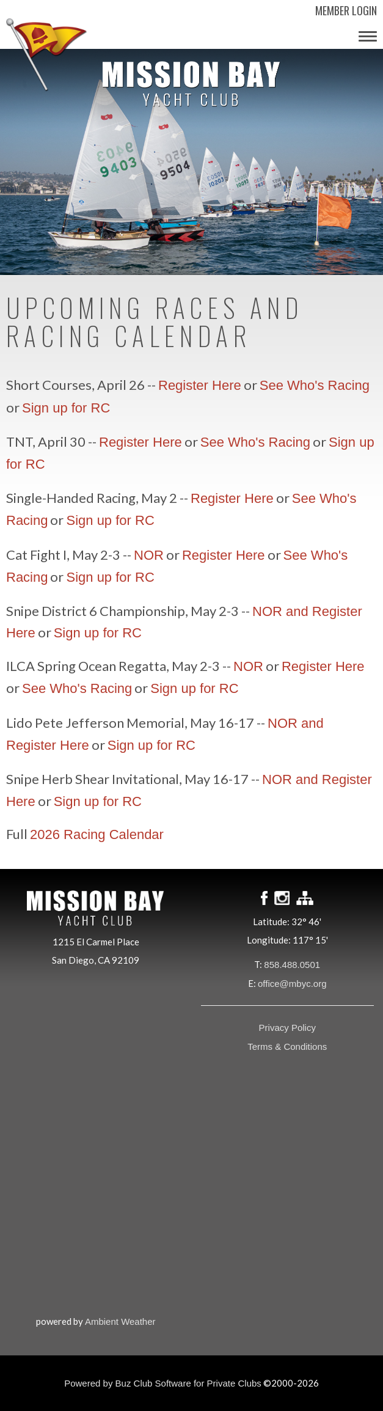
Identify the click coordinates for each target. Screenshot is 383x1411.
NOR (149, 555)
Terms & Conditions (287, 1046)
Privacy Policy (287, 1027)
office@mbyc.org (292, 983)
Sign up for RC (66, 408)
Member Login (346, 10)
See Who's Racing (315, 385)
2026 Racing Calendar (97, 834)
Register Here (199, 385)
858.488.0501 (292, 964)
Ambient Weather (120, 1321)
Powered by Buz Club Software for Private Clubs (162, 1383)
